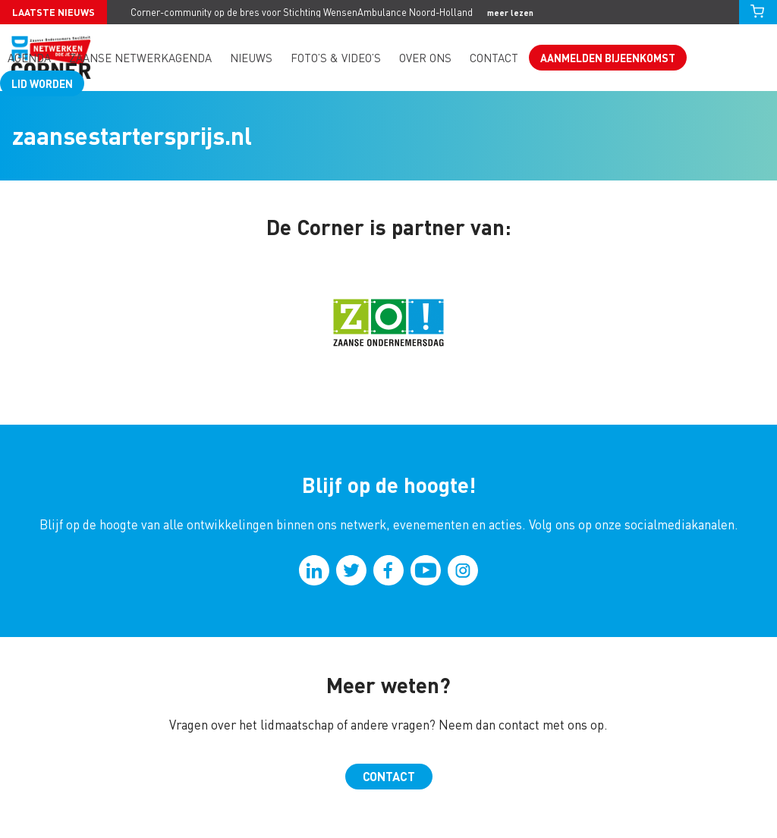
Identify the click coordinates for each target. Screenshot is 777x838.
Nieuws (251, 58)
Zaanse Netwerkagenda (140, 58)
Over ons (425, 58)
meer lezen (510, 12)
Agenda (29, 58)
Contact (494, 58)
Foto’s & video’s (336, 58)
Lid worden (42, 83)
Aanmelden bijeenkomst (607, 57)
